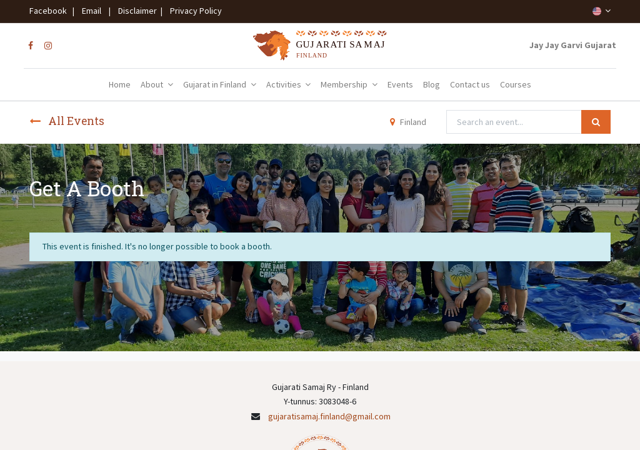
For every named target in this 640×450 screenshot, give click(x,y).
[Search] (596, 122)
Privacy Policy (193, 10)
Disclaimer (135, 10)
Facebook (50, 10)
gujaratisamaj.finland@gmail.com (329, 416)
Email (91, 10)
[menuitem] (120, 85)
